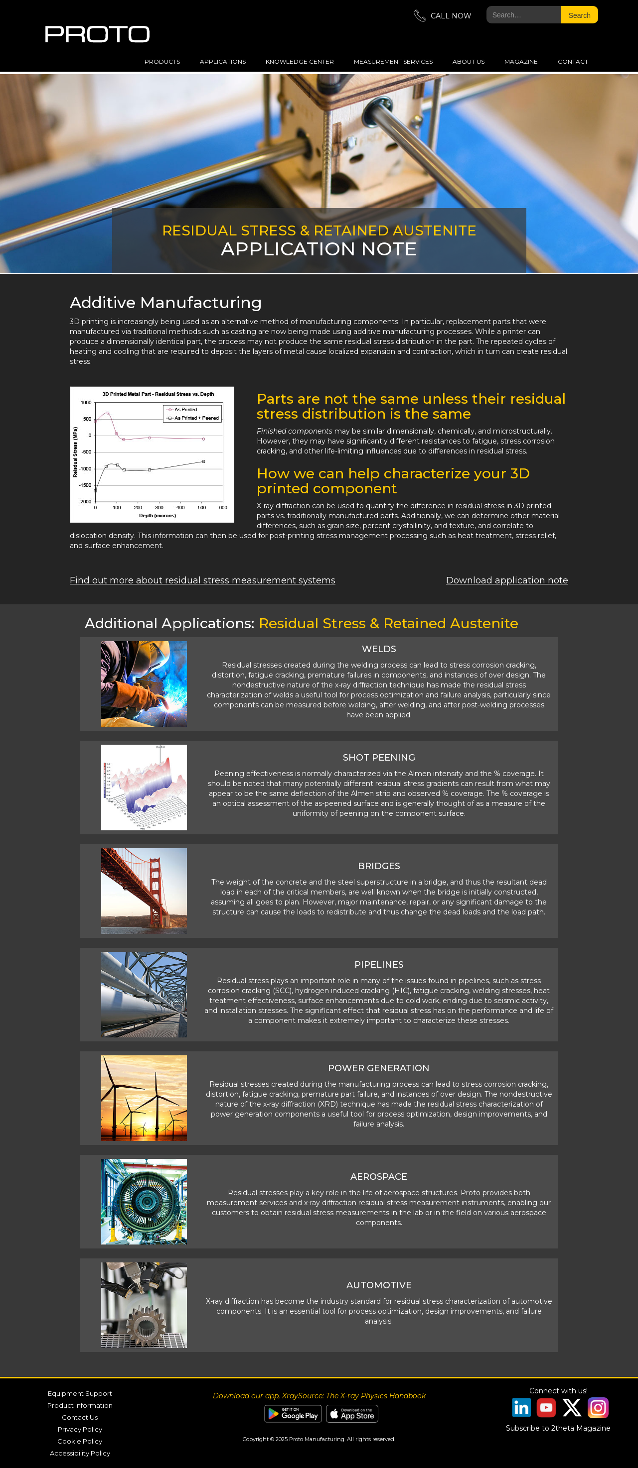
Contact (573, 61)
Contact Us (80, 1417)
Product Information (80, 1405)
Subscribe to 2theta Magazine (558, 1428)
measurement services (393, 61)
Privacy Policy (80, 1429)
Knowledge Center (300, 61)
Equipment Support (80, 1393)
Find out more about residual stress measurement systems (202, 580)
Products (162, 61)
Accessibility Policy (80, 1453)
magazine (521, 61)
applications (223, 61)
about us (468, 61)
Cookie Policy (79, 1441)
